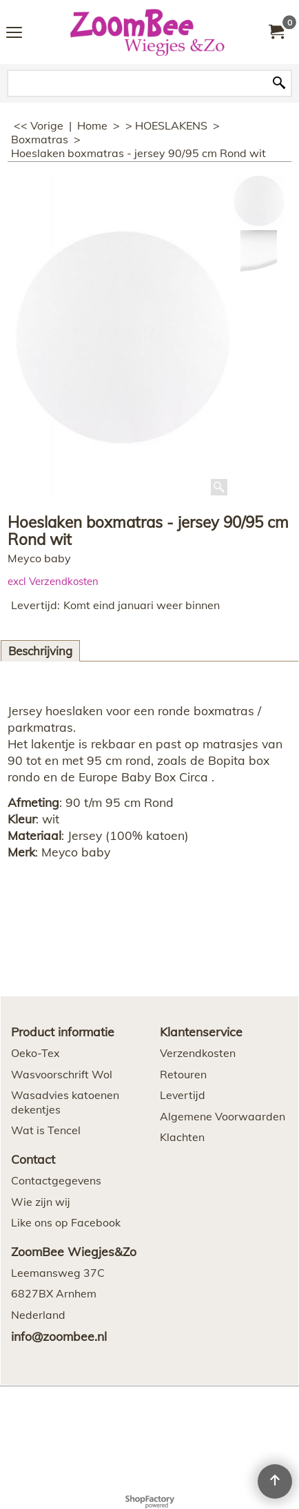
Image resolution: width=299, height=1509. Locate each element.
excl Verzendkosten (53, 581)
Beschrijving (40, 651)
